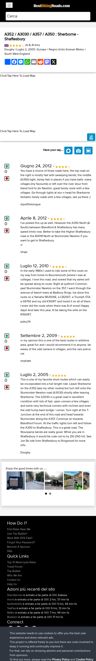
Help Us (12, 584)
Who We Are (14, 575)
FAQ (9, 551)
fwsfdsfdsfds (15, 604)
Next (84, 480)
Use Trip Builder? (17, 533)
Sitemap (41, 647)
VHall (23, 252)
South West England (17, 54)
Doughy (9, 49)
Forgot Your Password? (21, 542)
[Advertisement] (48, 103)
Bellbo (11, 612)
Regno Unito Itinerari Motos (66, 49)
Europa (41, 49)
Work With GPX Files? (19, 538)
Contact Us (13, 580)
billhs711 (25, 322)
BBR (54, 595)
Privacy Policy (56, 647)
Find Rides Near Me (18, 529)
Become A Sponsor (18, 547)
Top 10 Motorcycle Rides (21, 562)
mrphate (25, 361)
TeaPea (12, 608)
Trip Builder (14, 571)
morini (11, 599)
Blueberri (12, 617)
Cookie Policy (74, 647)
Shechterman (15, 595)
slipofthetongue (30, 204)
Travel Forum (15, 567)
